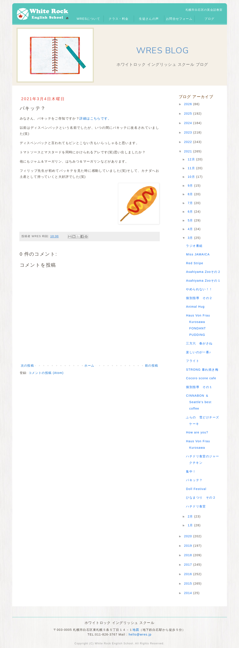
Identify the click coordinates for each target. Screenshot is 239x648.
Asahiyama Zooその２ (203, 271)
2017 (188, 564)
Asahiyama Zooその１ (203, 280)
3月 (191, 238)
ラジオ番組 (194, 245)
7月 (191, 203)
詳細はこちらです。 (95, 118)
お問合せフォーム (179, 18)
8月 (191, 194)
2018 (188, 555)
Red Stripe (194, 263)
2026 (188, 104)
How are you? (197, 432)
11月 (192, 168)
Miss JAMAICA (198, 254)
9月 (191, 185)
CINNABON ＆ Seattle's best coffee (198, 402)
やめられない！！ (199, 289)
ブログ (209, 18)
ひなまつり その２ (201, 497)
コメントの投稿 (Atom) (46, 373)
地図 (135, 629)
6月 (191, 211)
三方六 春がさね (199, 343)
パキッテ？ (194, 480)
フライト (192, 360)
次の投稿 (27, 365)
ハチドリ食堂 (196, 506)
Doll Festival (196, 489)
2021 (188, 151)
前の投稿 (151, 365)
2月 (191, 516)
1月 (191, 525)
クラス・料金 (118, 18)
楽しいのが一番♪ (198, 352)
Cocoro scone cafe (201, 378)
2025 (188, 113)
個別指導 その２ (199, 298)
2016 (188, 574)
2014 (188, 593)
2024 (188, 123)
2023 (188, 132)
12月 (192, 159)
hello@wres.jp (140, 634)
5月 (191, 220)
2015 (188, 583)
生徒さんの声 (149, 18)
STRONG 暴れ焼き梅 (202, 369)
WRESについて (88, 18)
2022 (188, 142)
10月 (192, 176)
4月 (191, 229)
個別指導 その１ (199, 387)
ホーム (89, 365)
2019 (188, 545)
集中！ (191, 471)
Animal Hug (195, 306)
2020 (188, 536)
